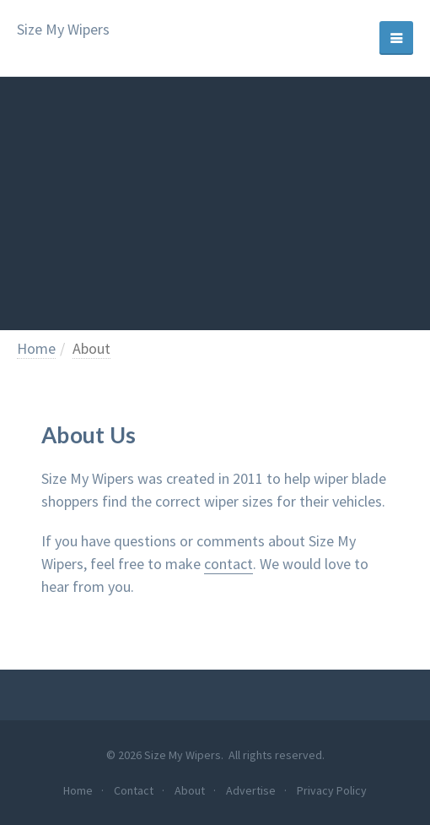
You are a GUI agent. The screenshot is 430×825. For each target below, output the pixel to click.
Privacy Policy (332, 790)
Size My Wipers (63, 30)
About (91, 348)
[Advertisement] (215, 203)
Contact (133, 790)
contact (228, 563)
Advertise (251, 790)
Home (36, 348)
